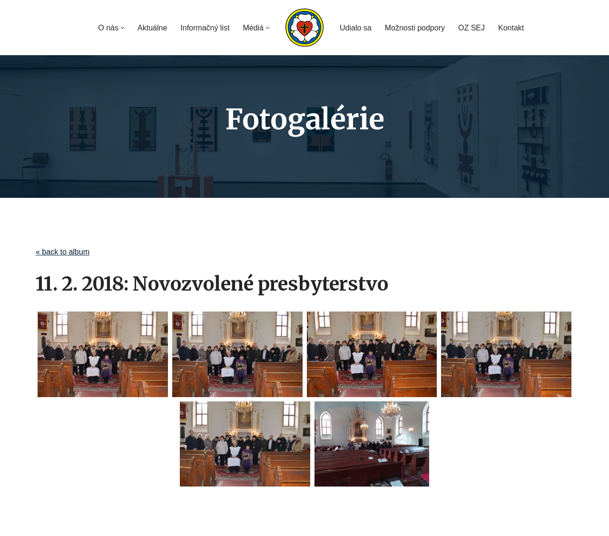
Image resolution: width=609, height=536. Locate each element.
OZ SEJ (471, 28)
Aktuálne (152, 28)
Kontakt (511, 28)
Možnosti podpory (415, 28)
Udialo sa (356, 28)
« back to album (62, 252)
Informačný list (204, 28)
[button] (122, 27)
